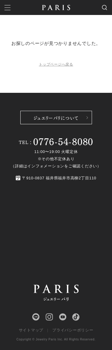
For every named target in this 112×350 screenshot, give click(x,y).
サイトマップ (31, 330)
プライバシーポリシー (72, 330)
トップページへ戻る (56, 64)
